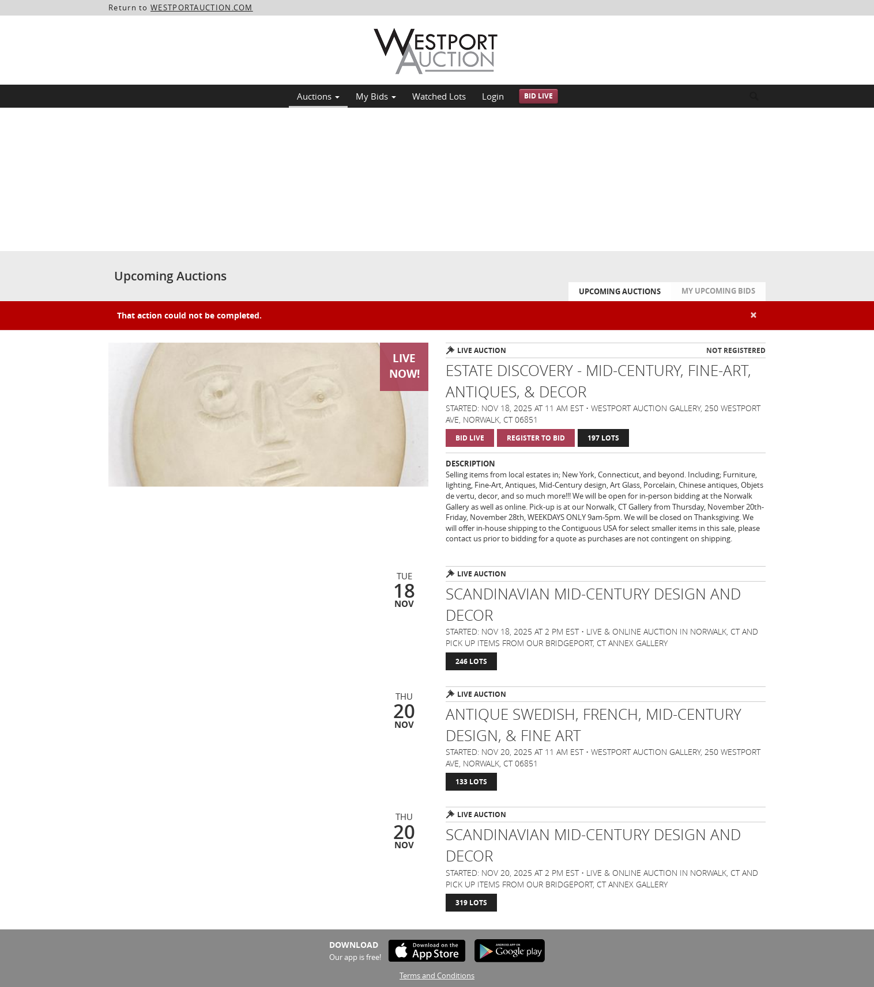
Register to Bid (536, 438)
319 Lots (471, 903)
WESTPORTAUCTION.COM (201, 7)
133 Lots (471, 782)
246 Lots (471, 661)
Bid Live (538, 96)
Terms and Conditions (437, 975)
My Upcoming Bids (718, 291)
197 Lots (603, 438)
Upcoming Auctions (620, 291)
